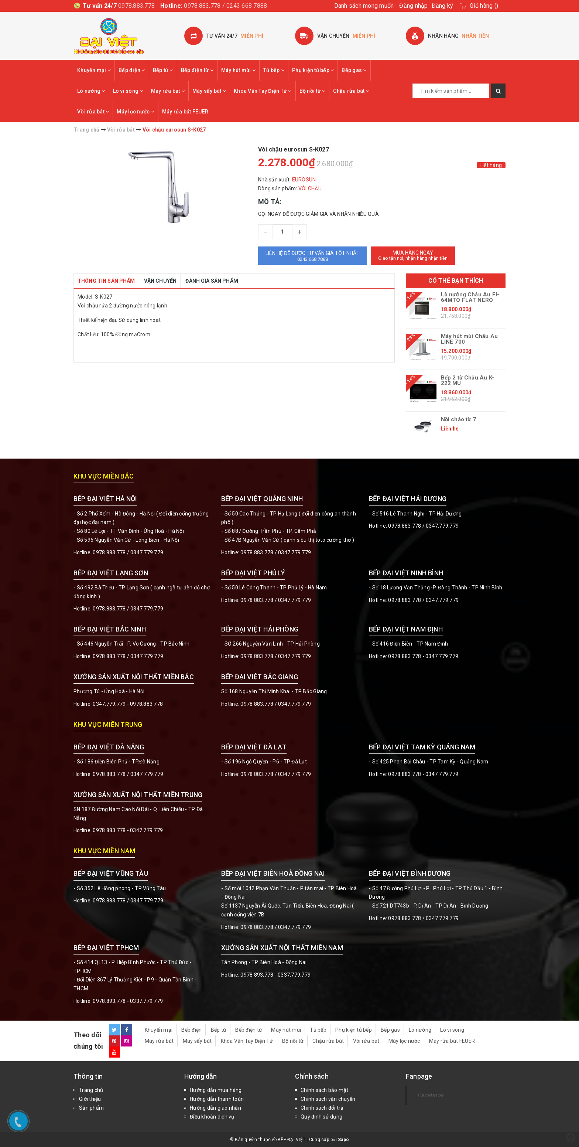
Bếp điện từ (197, 70)
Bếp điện (132, 70)
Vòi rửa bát (93, 112)
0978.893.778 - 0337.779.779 (128, 1001)
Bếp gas (354, 70)
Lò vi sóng (128, 91)
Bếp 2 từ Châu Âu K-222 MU (467, 380)
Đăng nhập (413, 5)
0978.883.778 (136, 5)
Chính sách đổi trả (322, 1108)
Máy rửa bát (168, 91)
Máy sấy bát (209, 91)
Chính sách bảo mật (325, 1090)
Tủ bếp (273, 70)
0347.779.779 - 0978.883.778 (128, 704)
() (484, 5)
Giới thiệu (90, 1099)
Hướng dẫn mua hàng (216, 1090)
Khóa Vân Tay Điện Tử (263, 91)
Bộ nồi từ (312, 91)
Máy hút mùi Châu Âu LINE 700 (469, 339)
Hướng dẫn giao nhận (215, 1108)
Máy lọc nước (135, 112)
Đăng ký (442, 5)
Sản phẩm (91, 1108)
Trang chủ (91, 1090)
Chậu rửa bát (351, 91)
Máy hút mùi (238, 70)
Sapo (343, 1139)
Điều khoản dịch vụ (212, 1117)
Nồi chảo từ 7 (458, 419)
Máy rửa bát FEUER (185, 112)
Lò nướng (91, 91)
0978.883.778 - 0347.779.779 (423, 656)
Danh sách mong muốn (364, 5)
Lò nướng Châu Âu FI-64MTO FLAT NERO (470, 297)
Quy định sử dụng (321, 1117)
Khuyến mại (94, 70)
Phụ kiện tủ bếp (313, 70)
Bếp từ (163, 70)
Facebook (430, 1095)
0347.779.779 (146, 552)
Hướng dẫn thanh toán (217, 1099)
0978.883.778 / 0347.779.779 (128, 900)
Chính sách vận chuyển (328, 1099)
